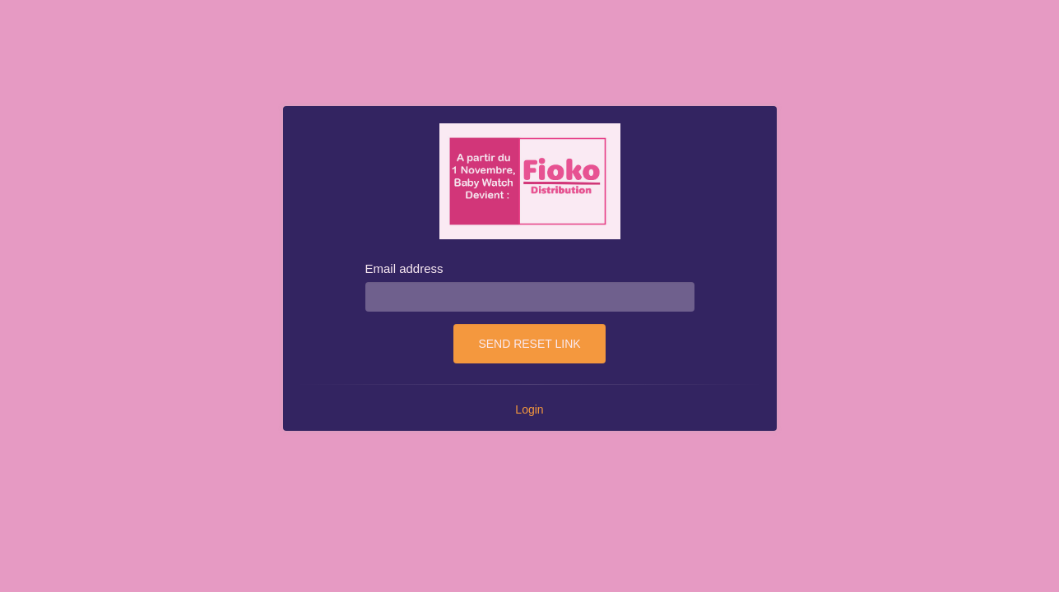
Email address (404, 268)
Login (529, 409)
